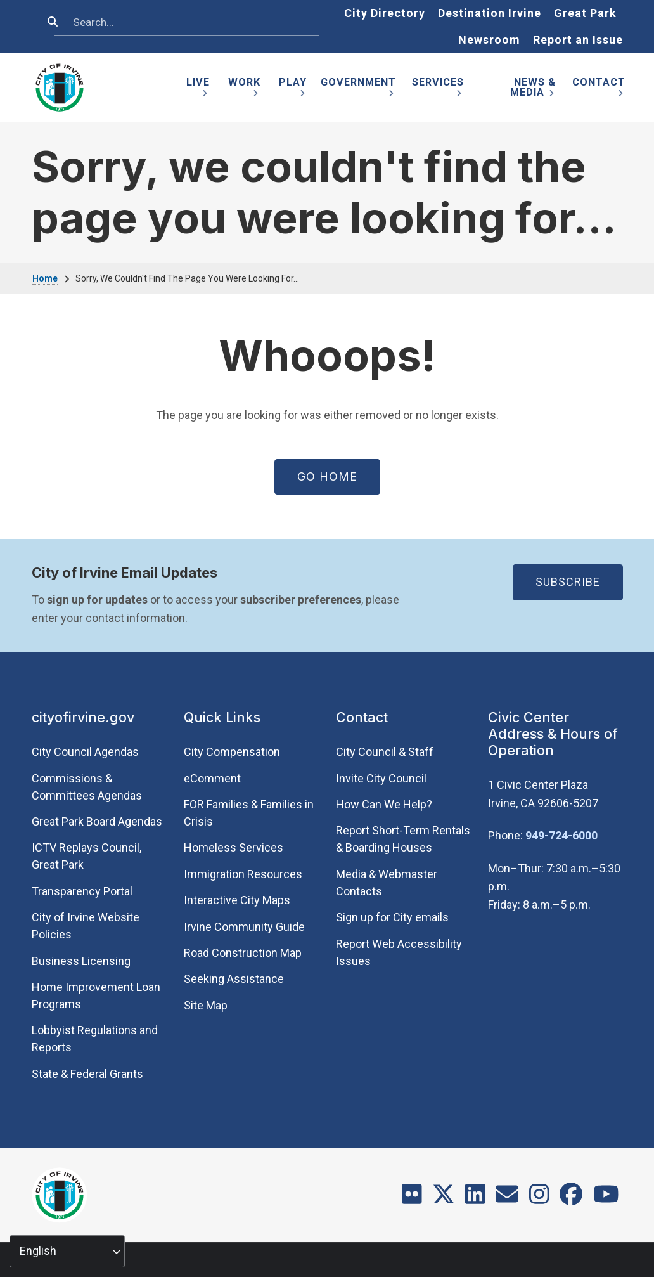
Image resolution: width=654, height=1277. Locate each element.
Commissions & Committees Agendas (87, 787)
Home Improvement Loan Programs (96, 995)
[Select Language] (67, 1251)
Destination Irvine (489, 13)
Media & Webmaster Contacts (386, 882)
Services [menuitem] (438, 89)
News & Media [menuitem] (533, 89)
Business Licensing (81, 961)
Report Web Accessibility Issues (399, 952)
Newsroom (489, 39)
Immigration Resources (243, 874)
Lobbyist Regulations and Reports (95, 1038)
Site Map (206, 1005)
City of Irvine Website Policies (85, 926)
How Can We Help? (384, 804)
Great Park (585, 13)
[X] (443, 1198)
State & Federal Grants (87, 1073)
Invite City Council (381, 778)
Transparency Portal (82, 891)
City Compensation (232, 751)
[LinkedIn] (475, 1198)
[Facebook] (571, 1198)
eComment (212, 778)
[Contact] (507, 1198)
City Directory (384, 13)
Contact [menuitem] (598, 89)
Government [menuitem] (358, 89)
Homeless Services (233, 847)
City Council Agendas (85, 751)
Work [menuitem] (244, 89)
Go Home (327, 476)
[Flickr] (412, 1198)
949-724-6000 (561, 835)
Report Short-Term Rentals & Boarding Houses (403, 839)
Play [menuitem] (293, 89)
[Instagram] (539, 1198)
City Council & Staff (384, 751)
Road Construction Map (243, 952)
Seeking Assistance (234, 978)
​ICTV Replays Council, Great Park (86, 856)
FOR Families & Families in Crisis (249, 813)
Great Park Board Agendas (97, 821)
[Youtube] (606, 1198)
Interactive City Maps (237, 900)
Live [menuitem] (198, 89)
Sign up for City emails (392, 917)
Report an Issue (578, 39)
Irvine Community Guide (244, 926)
